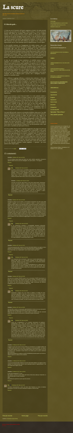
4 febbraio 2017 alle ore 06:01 (18, 157)
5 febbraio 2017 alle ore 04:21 (21, 167)
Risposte (11, 165)
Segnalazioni (53, 99)
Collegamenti (53, 107)
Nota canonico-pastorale (57, 114)
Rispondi (9, 162)
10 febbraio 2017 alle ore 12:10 (18, 344)
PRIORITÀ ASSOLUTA (55, 26)
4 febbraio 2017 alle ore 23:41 (18, 245)
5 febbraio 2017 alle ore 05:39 (18, 276)
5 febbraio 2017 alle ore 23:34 (21, 257)
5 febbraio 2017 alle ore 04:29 (21, 223)
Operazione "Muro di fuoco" (58, 112)
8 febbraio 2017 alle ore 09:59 (21, 320)
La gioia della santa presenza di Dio (58, 24)
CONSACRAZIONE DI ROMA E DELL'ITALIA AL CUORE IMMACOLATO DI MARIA (60, 70)
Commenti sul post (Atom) (12, 418)
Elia (12, 167)
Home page (25, 415)
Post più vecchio (43, 415)
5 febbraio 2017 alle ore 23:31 (21, 290)
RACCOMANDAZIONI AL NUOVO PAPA (59, 23)
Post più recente (7, 415)
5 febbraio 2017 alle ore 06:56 (18, 307)
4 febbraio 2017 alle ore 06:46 (18, 199)
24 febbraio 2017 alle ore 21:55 (18, 385)
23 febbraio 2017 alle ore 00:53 (18, 371)
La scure (13, 7)
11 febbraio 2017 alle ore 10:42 (22, 180)
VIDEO (52, 58)
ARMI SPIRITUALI (54, 87)
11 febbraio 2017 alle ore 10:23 (18, 360)
